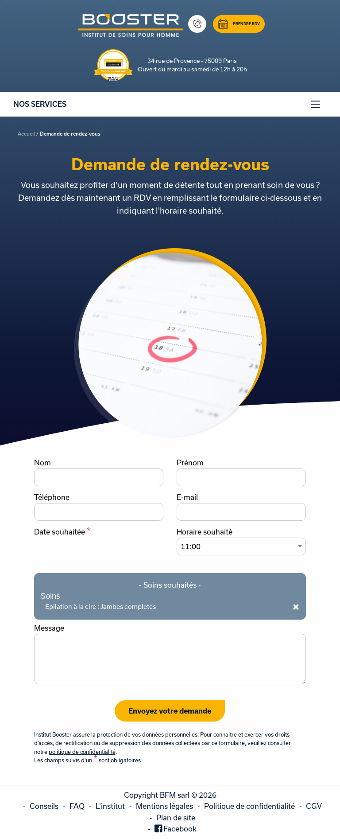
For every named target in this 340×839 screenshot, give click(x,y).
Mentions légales (164, 806)
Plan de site (175, 817)
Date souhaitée (62, 532)
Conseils (44, 806)
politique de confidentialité (82, 752)
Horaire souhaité (204, 532)
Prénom (190, 463)
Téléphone (52, 497)
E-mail (187, 497)
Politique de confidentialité (249, 806)
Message (49, 628)
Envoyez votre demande (169, 710)
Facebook (180, 828)
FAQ (77, 806)
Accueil (26, 134)
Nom (42, 463)
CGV (314, 806)
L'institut (110, 806)
